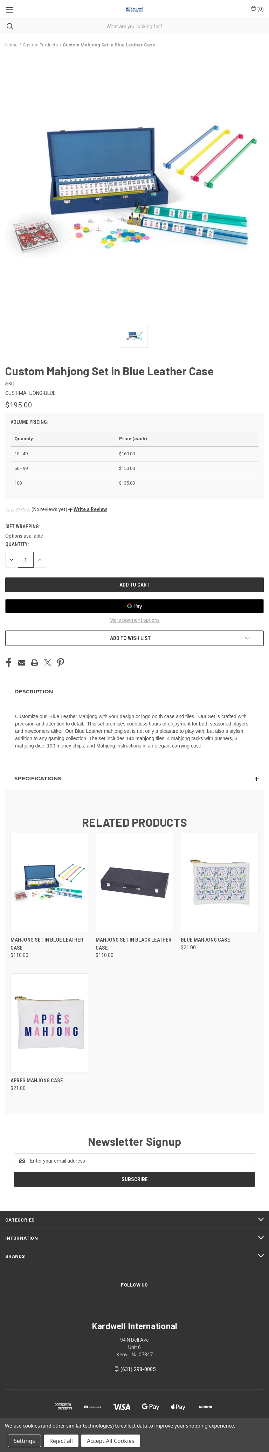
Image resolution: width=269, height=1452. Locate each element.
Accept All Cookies (110, 1441)
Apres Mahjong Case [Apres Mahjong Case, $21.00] (37, 1080)
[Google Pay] (134, 606)
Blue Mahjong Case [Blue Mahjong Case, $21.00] (205, 940)
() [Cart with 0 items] (257, 9)
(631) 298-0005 (138, 1369)
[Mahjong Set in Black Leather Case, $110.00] (134, 882)
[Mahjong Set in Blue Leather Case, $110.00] (49, 882)
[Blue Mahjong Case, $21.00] (219, 882)
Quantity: (17, 544)
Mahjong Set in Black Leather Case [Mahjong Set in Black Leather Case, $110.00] (134, 944)
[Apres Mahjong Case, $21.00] (49, 1023)
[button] (87, 509)
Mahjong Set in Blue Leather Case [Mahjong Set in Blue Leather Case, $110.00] (47, 944)
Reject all (61, 1441)
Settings (24, 1441)
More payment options (135, 620)
